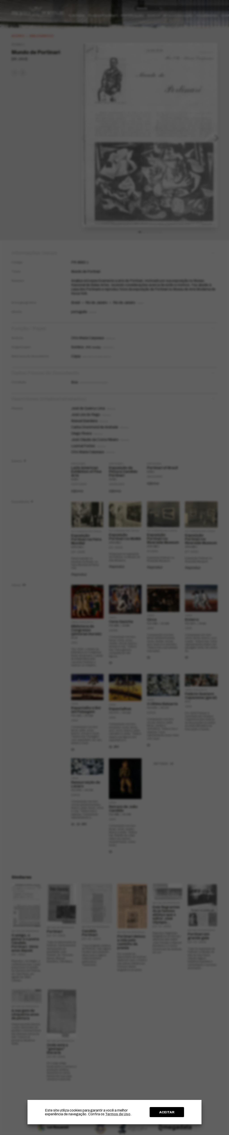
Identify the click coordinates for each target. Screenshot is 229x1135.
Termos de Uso (117, 1114)
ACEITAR (166, 1112)
